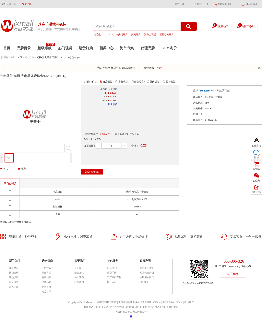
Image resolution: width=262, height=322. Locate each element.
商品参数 (10, 183)
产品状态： (199, 102)
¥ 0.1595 (112, 96)
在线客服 (256, 145)
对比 (5, 168)
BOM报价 (112, 268)
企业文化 (79, 272)
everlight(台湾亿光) (220, 90)
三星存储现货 (167, 34)
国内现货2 (171, 81)
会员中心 (199, 4)
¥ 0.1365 (112, 100)
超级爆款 (44, 48)
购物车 (256, 169)
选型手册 (111, 272)
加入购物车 (92, 171)
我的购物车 (220, 25)
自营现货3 (139, 81)
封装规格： (199, 108)
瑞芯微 (97, 34)
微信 (256, 157)
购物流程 (13, 277)
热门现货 (65, 48)
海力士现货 (150, 34)
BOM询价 (169, 48)
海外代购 (127, 48)
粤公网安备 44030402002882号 (131, 311)
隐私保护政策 (147, 268)
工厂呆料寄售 (114, 277)
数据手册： (199, 114)
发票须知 (46, 282)
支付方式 (46, 268)
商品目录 (46, 291)
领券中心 (106, 48)
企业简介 (79, 268)
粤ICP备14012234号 (172, 302)
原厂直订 (111, 282)
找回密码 (13, 272)
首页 (6, 48)
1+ (106, 92)
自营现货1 (108, 81)
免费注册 (26, 4)
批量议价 (112, 104)
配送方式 (46, 272)
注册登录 (13, 268)
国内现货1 (155, 81)
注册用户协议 (147, 277)
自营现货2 (123, 81)
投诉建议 (189, 302)
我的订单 (179, 4)
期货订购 (86, 48)
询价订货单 (245, 25)
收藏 (23, 168)
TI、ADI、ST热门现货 (116, 34)
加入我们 (79, 277)
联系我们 (79, 282)
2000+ (104, 100)
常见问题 (13, 287)
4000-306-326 (224, 4)
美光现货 (136, 34)
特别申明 (144, 282)
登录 (159, 67)
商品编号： (199, 120)
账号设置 (13, 282)
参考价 (103, 89)
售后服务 (46, 277)
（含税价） (114, 89)
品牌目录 (24, 48)
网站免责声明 (147, 272)
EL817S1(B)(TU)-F (70, 57)
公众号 (256, 180)
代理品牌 (148, 48)
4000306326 (251, 4)
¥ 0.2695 (112, 92)
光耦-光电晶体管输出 (48, 57)
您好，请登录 (9, 4)
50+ (105, 96)
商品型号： (199, 97)
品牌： (196, 90)
